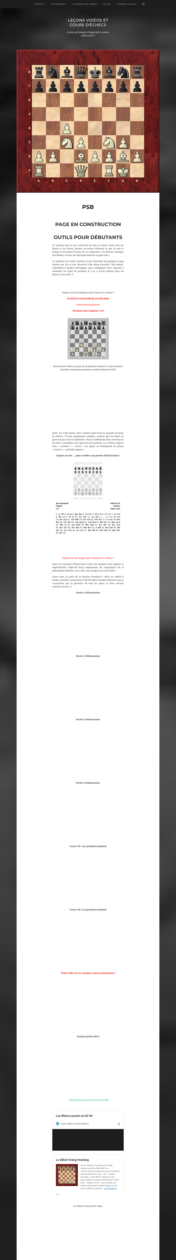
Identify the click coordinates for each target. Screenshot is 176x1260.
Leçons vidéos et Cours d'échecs (88, 22)
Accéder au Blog (126, 4)
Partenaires (58, 4)
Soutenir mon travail (85, 4)
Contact (39, 4)
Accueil (107, 4)
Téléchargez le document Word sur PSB (88, 1100)
